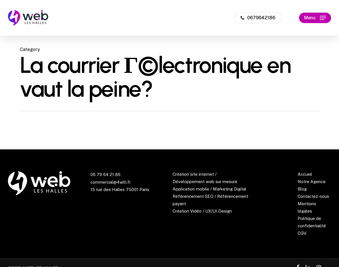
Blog (302, 189)
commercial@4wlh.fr (110, 182)
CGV (302, 233)
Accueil (305, 174)
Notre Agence (312, 181)
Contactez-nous (313, 196)
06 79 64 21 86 (105, 174)
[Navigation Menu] (315, 18)
